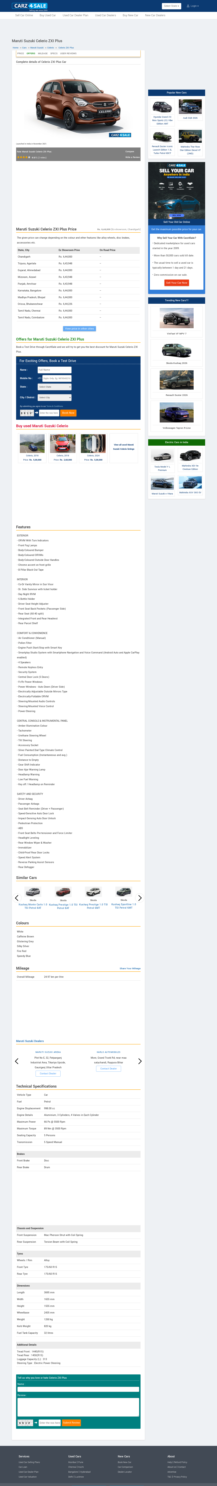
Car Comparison (125, 1467)
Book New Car (124, 1462)
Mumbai (72, 1462)
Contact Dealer (48, 1073)
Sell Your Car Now (176, 283)
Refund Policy (180, 1462)
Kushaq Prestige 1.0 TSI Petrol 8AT (63, 906)
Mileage (43, 53)
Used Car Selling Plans (29, 1462)
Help (169, 1462)
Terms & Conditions (54, 406)
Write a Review (132, 157)
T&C (169, 1476)
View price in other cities (79, 329)
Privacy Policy (180, 1476)
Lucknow (79, 1476)
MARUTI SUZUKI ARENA (48, 1052)
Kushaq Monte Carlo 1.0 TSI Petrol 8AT (33, 906)
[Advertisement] (108, 28)
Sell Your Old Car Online (176, 222)
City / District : (28, 397)
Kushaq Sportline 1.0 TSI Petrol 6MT (123, 906)
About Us (171, 1467)
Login (193, 6)
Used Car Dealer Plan (75, 15)
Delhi (70, 1476)
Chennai (72, 1467)
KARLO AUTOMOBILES (109, 1052)
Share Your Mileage (130, 968)
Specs (53, 53)
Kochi (81, 1467)
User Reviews (68, 53)
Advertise (171, 1471)
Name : (24, 370)
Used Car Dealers (105, 15)
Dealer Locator (125, 1471)
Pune (80, 1462)
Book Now (68, 413)
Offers (31, 53)
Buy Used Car (48, 15)
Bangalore (73, 1471)
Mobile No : (26, 378)
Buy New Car (130, 15)
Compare (129, 151)
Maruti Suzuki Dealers (30, 1041)
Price (20, 53)
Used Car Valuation (28, 1476)
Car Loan (23, 1467)
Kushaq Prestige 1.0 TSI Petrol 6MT (93, 906)
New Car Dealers (155, 15)
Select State (171, 6)
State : (23, 387)
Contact (182, 1467)
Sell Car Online (24, 15)
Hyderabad (85, 1471)
